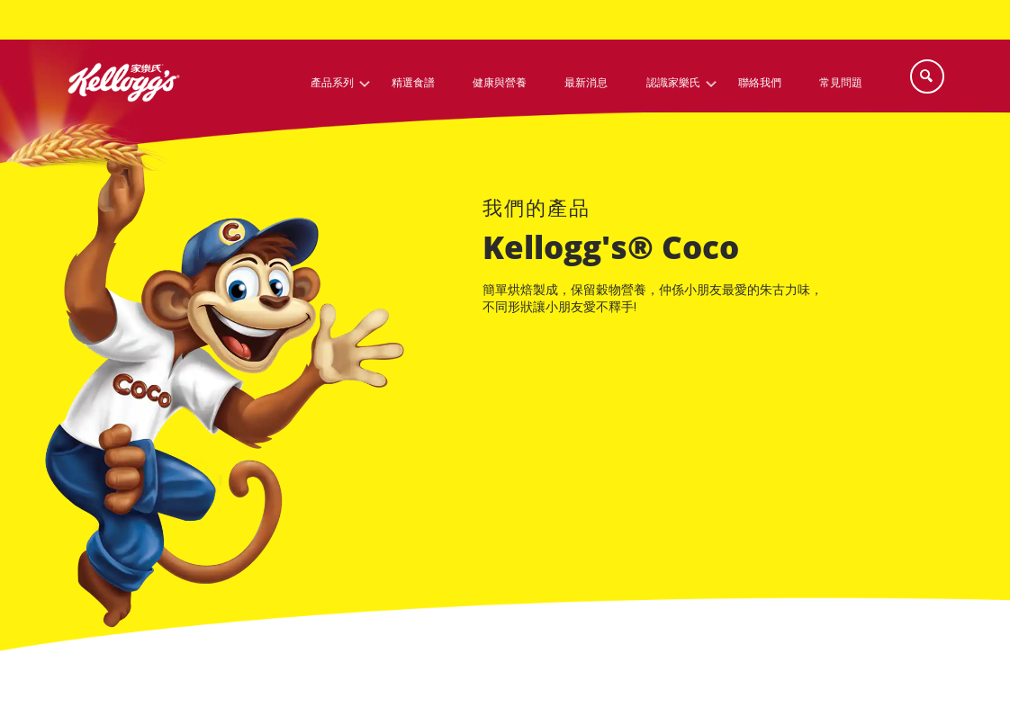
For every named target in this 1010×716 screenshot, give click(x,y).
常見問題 (840, 83)
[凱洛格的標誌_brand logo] (124, 116)
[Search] (927, 76)
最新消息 (586, 83)
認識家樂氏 (673, 83)
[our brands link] (536, 211)
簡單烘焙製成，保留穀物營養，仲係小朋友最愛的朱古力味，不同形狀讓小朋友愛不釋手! (652, 299)
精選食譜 (413, 83)
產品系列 (332, 83)
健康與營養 (500, 83)
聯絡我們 (759, 83)
